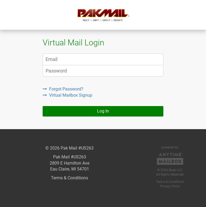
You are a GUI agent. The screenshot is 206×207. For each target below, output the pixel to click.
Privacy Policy (170, 186)
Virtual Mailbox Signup (67, 95)
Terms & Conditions (69, 177)
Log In (103, 111)
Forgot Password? (63, 89)
